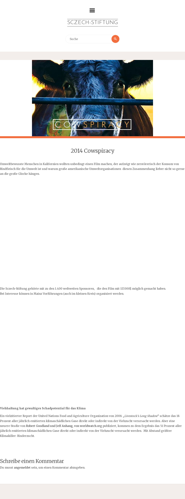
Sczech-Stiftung (92, 23)
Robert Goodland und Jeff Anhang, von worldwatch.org (64, 426)
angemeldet (22, 467)
